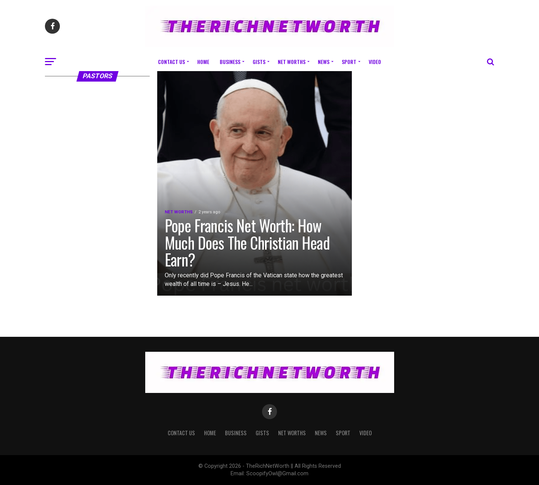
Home (203, 61)
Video (375, 61)
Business (230, 61)
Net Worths (291, 61)
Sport (349, 61)
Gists (259, 61)
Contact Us (171, 61)
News (323, 61)
